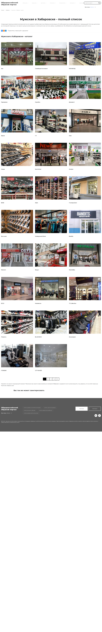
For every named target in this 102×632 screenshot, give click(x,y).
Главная (2, 10)
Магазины (72, 2)
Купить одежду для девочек (45, 410)
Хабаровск (8, 10)
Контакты (94, 408)
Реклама (81, 408)
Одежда (81, 2)
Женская (25, 2)
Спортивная (62, 2)
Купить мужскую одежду (29, 410)
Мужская (34, 2)
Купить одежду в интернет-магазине (32, 407)
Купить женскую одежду (50, 407)
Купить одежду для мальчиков (31, 413)
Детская (43, 2)
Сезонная (52, 2)
